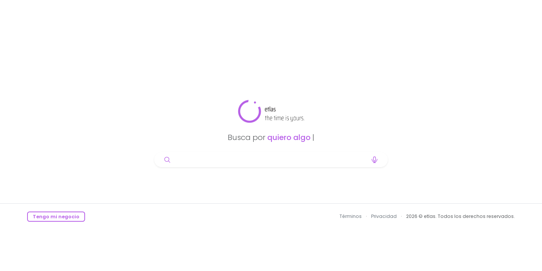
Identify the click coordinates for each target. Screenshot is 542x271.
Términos (351, 216)
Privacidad (384, 216)
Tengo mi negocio (56, 216)
